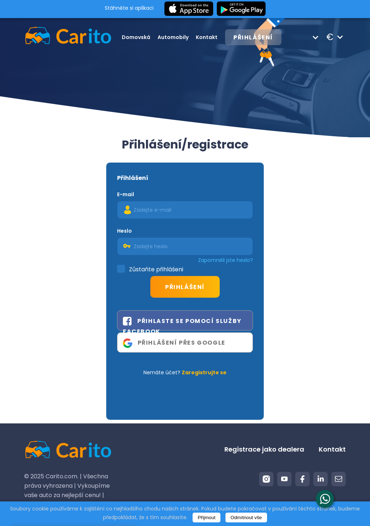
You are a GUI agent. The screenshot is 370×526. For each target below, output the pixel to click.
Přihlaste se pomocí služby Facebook (182, 323)
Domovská (136, 37)
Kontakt (207, 37)
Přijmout (206, 517)
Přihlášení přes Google (174, 343)
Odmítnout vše (246, 517)
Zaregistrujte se (204, 372)
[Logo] (60, 37)
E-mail (125, 194)
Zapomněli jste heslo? (225, 260)
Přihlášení (253, 37)
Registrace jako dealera (264, 449)
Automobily (173, 37)
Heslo (124, 230)
